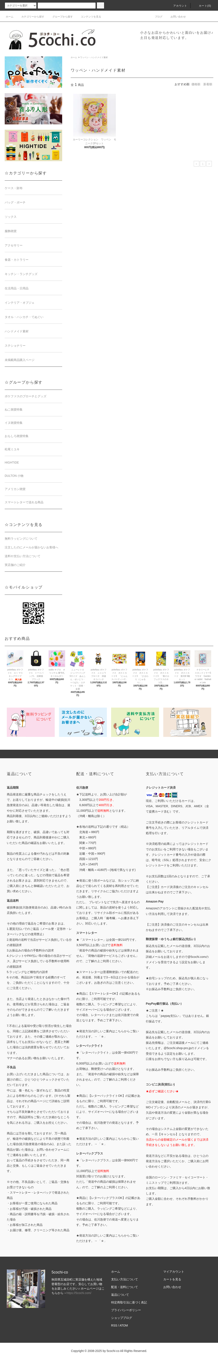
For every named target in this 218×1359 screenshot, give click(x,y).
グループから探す (60, 16)
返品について (120, 1294)
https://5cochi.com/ (78, 1293)
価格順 (195, 84)
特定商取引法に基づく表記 (129, 1302)
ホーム (9, 16)
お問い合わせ (175, 16)
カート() (202, 5)
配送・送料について (124, 1287)
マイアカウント (173, 1271)
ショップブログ (121, 1317)
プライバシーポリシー (126, 1310)
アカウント (177, 5)
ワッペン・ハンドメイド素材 (94, 57)
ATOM (124, 1325)
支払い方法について (124, 1279)
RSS (114, 1325)
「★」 (102, 1036)
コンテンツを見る (88, 16)
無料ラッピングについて (21, 538)
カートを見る (172, 1279)
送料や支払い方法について (22, 556)
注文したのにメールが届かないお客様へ (31, 547)
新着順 (207, 84)
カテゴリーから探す (30, 16)
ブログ (156, 16)
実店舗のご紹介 (15, 565)
